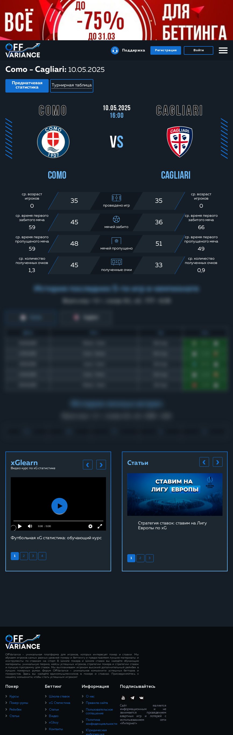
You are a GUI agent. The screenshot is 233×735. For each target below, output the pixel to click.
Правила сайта (97, 703)
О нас (90, 696)
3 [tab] (33, 556)
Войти (198, 50)
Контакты (56, 729)
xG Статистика (59, 703)
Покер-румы (18, 703)
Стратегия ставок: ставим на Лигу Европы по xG (172, 525)
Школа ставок (59, 696)
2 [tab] (24, 556)
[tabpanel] (58, 508)
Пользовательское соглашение (99, 711)
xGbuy (53, 722)
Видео (53, 716)
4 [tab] (42, 556)
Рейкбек (15, 709)
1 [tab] (15, 556)
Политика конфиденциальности (101, 721)
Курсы (14, 696)
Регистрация (165, 50)
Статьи (14, 716)
